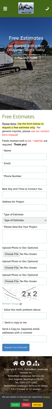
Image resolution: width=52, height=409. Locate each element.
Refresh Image (12, 303)
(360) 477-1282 (28, 382)
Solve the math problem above (21, 309)
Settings (37, 405)
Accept (15, 405)
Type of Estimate (12, 214)
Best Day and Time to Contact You (22, 188)
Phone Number (11, 176)
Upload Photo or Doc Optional (20, 247)
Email (6, 163)
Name (6, 150)
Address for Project (13, 201)
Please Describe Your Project (19, 226)
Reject (26, 405)
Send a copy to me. (16, 322)
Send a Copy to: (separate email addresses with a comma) (21, 331)
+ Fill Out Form (26, 58)
